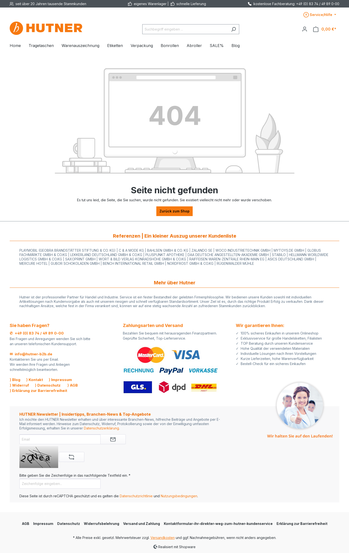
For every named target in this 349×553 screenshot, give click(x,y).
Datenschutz (68, 524)
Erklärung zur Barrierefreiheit (302, 524)
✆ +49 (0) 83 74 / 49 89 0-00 (37, 333)
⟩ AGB (72, 385)
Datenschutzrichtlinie (136, 496)
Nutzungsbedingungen (179, 496)
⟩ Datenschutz (48, 385)
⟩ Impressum (60, 379)
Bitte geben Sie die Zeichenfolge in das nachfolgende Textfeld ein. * (74, 475)
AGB (25, 524)
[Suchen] (233, 29)
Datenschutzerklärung (101, 428)
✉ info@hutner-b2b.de (31, 354)
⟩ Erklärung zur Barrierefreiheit (38, 390)
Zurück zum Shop (174, 211)
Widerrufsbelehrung (101, 524)
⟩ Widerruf (19, 385)
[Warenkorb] (324, 29)
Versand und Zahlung (141, 524)
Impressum (43, 524)
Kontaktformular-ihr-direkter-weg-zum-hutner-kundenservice (218, 524)
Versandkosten (163, 538)
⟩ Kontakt (34, 379)
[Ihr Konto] (304, 29)
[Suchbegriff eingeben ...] (185, 29)
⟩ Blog (15, 379)
